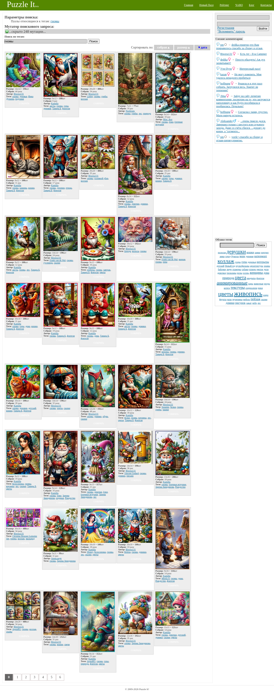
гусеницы (48, 262)
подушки (19, 99)
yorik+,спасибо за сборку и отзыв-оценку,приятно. (239, 138)
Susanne (165, 407)
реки (260, 288)
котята (227, 288)
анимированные (232, 282)
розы (239, 273)
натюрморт (260, 256)
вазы (229, 299)
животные (259, 283)
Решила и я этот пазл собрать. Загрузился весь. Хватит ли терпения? (239, 87)
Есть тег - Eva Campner (253, 54)
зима (222, 256)
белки (127, 417)
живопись (248, 293)
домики (230, 303)
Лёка (223, 96)
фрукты (222, 299)
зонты (60, 408)
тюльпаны (231, 273)
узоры (238, 262)
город (228, 256)
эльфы (9, 631)
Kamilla (54, 103)
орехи (121, 420)
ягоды (267, 283)
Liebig (90, 96)
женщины (256, 272)
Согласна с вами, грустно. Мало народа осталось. (242, 113)
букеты (235, 256)
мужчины (237, 299)
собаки (245, 269)
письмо (130, 476)
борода (127, 251)
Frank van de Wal (58, 260)
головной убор (101, 178)
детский (220, 266)
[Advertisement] (243, 190)
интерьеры (263, 262)
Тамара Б (56, 108)
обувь (105, 416)
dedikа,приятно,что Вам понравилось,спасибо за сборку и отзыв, (239, 46)
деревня (250, 256)
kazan (223, 74)
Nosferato (130, 111)
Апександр (56, 558)
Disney (90, 552)
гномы (55, 21)
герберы (91, 270)
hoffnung (225, 83)
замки (257, 252)
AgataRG (16, 629)
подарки (60, 498)
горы (244, 262)
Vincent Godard (131, 473)
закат (249, 303)
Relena (127, 552)
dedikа (224, 59)
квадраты (251, 278)
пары (250, 283)
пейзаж (255, 299)
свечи (67, 644)
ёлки (171, 122)
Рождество (70, 498)
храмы (267, 266)
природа (228, 278)
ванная (182, 259)
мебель (246, 299)
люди (228, 269)
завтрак (107, 270)
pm (222, 44)
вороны (165, 351)
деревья (252, 262)
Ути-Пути (226, 68)
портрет (265, 252)
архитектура (256, 265)
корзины (142, 417)
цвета (240, 277)
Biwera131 (226, 54)
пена (165, 262)
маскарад (30, 538)
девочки (221, 273)
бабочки (222, 269)
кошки (250, 252)
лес (259, 303)
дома (266, 272)
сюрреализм (251, 288)
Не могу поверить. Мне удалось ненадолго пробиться (238, 76)
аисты (52, 106)
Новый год (230, 266)
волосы (135, 251)
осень (246, 273)
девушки (236, 251)
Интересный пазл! (250, 68)
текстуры (238, 287)
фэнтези (260, 278)
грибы (104, 96)
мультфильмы (242, 266)
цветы (225, 294)
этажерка (236, 269)
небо (254, 303)
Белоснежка (18, 483)
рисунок (240, 303)
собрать (24, 103)
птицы (252, 269)
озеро (265, 295)
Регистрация (225, 28)
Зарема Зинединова (164, 487)
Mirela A (166, 578)
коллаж (226, 261)
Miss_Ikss (168, 119)
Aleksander (226, 121)
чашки (165, 409)
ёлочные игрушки (89, 494)
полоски (222, 252)
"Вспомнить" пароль (231, 31)
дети (266, 269)
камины (23, 188)
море (242, 256)
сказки (264, 299)
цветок (259, 269)
